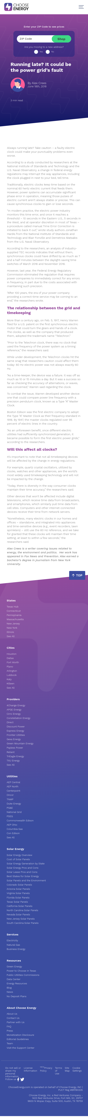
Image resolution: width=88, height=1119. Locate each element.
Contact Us (13, 1018)
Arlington (12, 670)
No (52, 52)
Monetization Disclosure (20, 1034)
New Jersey (13, 623)
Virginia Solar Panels (18, 893)
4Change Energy (16, 705)
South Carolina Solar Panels (23, 923)
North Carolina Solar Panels (22, 910)
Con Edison (13, 833)
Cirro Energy (14, 713)
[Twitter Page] (22, 1080)
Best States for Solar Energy (23, 876)
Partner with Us (15, 1022)
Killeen (10, 683)
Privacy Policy (46, 1069)
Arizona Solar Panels (18, 888)
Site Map (67, 1069)
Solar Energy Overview (19, 855)
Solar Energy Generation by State (26, 863)
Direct (10, 722)
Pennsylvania (14, 615)
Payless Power (15, 747)
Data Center (13, 979)
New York (12, 627)
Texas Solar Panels (17, 901)
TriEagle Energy (15, 756)
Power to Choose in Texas (21, 970)
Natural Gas (13, 944)
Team (10, 1043)
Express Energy (15, 730)
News (10, 991)
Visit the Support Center (20, 1047)
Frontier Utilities (16, 735)
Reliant (11, 752)
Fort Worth (13, 662)
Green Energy (14, 966)
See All (11, 636)
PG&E (10, 807)
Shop (61, 39)
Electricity (12, 940)
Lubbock (12, 675)
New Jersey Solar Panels (21, 918)
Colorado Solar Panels (19, 884)
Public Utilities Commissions (23, 975)
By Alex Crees (37, 83)
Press (10, 1030)
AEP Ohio (12, 824)
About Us (12, 1013)
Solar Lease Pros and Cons (22, 872)
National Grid (14, 812)
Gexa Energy (14, 739)
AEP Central (13, 782)
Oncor (10, 794)
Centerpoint (13, 790)
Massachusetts (15, 619)
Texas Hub (12, 606)
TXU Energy (13, 760)
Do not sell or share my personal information (13, 1072)
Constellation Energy (18, 718)
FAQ (9, 1026)
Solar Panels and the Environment (26, 880)
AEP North (12, 786)
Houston (11, 653)
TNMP (10, 799)
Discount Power (16, 726)
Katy (9, 679)
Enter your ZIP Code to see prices (44, 26)
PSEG (10, 816)
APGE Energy (14, 709)
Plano (10, 666)
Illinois (10, 632)
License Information (30, 1069)
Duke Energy (14, 803)
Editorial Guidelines (18, 1039)
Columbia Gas (15, 829)
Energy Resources (17, 983)
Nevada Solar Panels (18, 914)
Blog (9, 987)
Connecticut (14, 610)
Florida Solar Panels (18, 897)
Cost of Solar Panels (18, 859)
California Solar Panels (19, 906)
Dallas (10, 658)
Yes (41, 52)
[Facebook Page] (18, 1080)
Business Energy (16, 949)
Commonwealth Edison (20, 820)
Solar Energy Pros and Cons (22, 867)
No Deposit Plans (16, 996)
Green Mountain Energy (20, 743)
